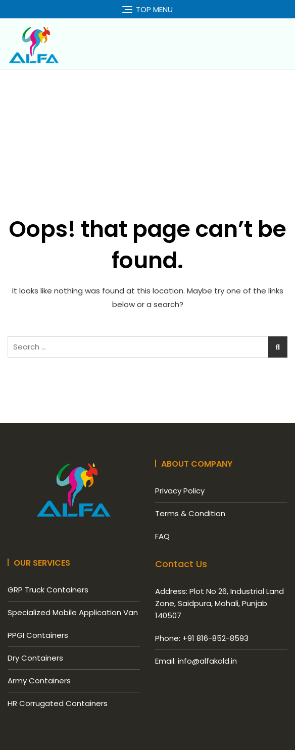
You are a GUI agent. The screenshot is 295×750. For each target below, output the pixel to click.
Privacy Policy (180, 490)
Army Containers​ (39, 680)
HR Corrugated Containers (58, 703)
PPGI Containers (38, 635)
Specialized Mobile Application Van (73, 612)
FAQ (162, 536)
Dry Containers (35, 658)
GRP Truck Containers (48, 589)
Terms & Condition (190, 513)
